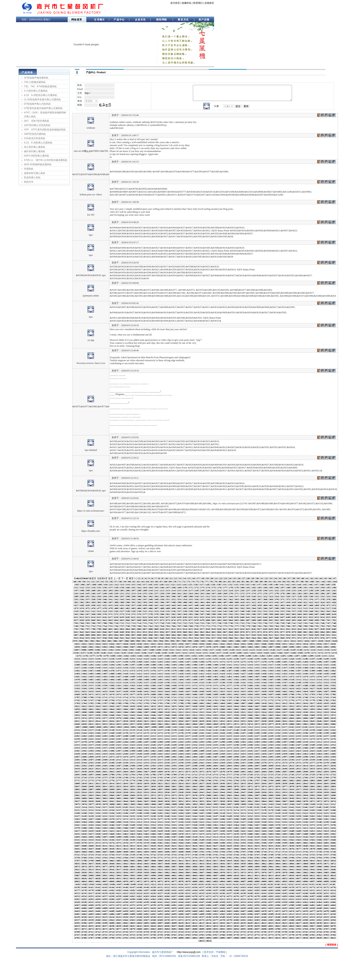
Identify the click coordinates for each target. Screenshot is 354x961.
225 (236, 590)
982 (92, 641)
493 (191, 608)
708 (105, 623)
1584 (277, 685)
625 (156, 617)
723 (191, 623)
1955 (215, 715)
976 (322, 638)
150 (333, 584)
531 (145, 611)
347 (145, 599)
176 (219, 587)
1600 (125, 688)
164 (150, 587)
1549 (298, 682)
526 (116, 611)
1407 (104, 673)
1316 (263, 664)
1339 (160, 667)
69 (170, 581)
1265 (174, 661)
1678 (139, 694)
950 (173, 638)
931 (328, 635)
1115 (198, 650)
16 (193, 578)
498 (219, 608)
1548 (291, 682)
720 (173, 623)
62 (138, 581)
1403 (77, 673)
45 (325, 578)
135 (247, 584)
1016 (306, 641)
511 (293, 608)
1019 (327, 641)
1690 (222, 694)
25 (234, 578)
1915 (201, 712)
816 (196, 629)
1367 (91, 670)
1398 (305, 670)
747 (328, 623)
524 (105, 611)
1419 (187, 673)
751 (87, 626)
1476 (319, 676)
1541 (243, 682)
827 (259, 629)
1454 (167, 676)
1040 (208, 644)
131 (224, 584)
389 (122, 602)
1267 (187, 661)
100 (311, 581)
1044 (236, 644)
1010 (265, 641)
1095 (326, 647)
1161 (246, 652)
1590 (319, 685)
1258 (125, 661)
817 (202, 629)
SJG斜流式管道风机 (34, 138)
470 (322, 605)
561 (317, 611)
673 (168, 620)
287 (328, 593)
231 (271, 590)
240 (322, 590)
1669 (77, 694)
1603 (146, 688)
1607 (174, 688)
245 (87, 593)
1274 (236, 661)
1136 (76, 652)
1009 (258, 641)
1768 (236, 700)
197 (76, 590)
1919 (229, 712)
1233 (215, 658)
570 (105, 614)
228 (254, 590)
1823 (91, 706)
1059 (77, 647)
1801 (201, 703)
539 (191, 611)
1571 (187, 685)
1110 (165, 650)
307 (179, 596)
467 (305, 605)
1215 (91, 658)
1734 (263, 697)
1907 (146, 712)
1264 (167, 661)
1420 (194, 673)
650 (299, 617)
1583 (270, 685)
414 (265, 602)
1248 (319, 658)
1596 (97, 688)
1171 (313, 652)
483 (133, 608)
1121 (238, 650)
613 (87, 617)
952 (185, 638)
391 (133, 602)
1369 (104, 670)
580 (162, 614)
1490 (153, 679)
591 (225, 614)
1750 (111, 700)
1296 (125, 664)
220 (208, 590)
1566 (153, 685)
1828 (125, 706)
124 (184, 584)
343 (122, 599)
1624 (291, 688)
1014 (293, 641)
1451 (146, 676)
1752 (125, 700)
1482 (97, 679)
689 (259, 620)
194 (322, 587)
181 (248, 587)
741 (294, 623)
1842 (222, 706)
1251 (77, 661)
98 (302, 581)
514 (311, 608)
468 (311, 605)
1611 (201, 688)
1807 (243, 703)
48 (75, 581)
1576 (222, 685)
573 (122, 614)
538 (185, 611)
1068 (139, 647)
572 (116, 614)
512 (299, 608)
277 (271, 593)
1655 (243, 691)
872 (254, 632)
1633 (91, 691)
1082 (236, 647)
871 (248, 632)
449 (202, 605)
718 (162, 623)
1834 (167, 706)
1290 (84, 664)
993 (155, 641)
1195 (214, 655)
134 (241, 584)
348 (150, 599)
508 (276, 608)
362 (231, 599)
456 (242, 605)
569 (99, 614)
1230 (194, 658)
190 (299, 587)
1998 (250, 718)
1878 (208, 709)
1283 (298, 661)
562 (322, 611)
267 (213, 593)
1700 (291, 694)
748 (334, 623)
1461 (215, 676)
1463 (229, 676)
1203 (269, 655)
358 (208, 599)
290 (82, 596)
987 (121, 641)
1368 (97, 670)
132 (230, 584)
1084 (250, 647)
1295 (118, 664)
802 (116, 629)
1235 (229, 658)
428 (82, 605)
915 (236, 635)
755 (110, 626)
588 (208, 614)
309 (191, 596)
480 (116, 608)
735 (259, 623)
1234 (222, 658)
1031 (146, 644)
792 (322, 626)
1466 (250, 676)
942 (127, 638)
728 (219, 623)
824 (242, 629)
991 (144, 641)
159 (122, 587)
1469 (270, 676)
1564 (139, 685)
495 (202, 608)
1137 (83, 652)
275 (259, 593)
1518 (84, 682)
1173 (327, 652)
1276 (250, 661)
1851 (284, 706)
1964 (277, 715)
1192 (194, 655)
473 (76, 608)
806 (139, 629)
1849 (270, 706)
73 (188, 581)
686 (242, 620)
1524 (125, 682)
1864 (111, 709)
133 (236, 584)
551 (259, 611)
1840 (208, 706)
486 (150, 608)
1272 (222, 661)
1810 (263, 703)
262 (185, 593)
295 (110, 596)
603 (294, 614)
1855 (312, 706)
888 (82, 635)
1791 (132, 703)
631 (191, 617)
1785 (91, 703)
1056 (319, 644)
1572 (194, 685)
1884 (250, 709)
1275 (243, 661)
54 (102, 581)
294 (105, 596)
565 (76, 614)
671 (156, 620)
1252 (84, 661)
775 (225, 626)
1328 (84, 667)
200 (93, 590)
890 (93, 635)
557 (294, 611)
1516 (333, 679)
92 (275, 581)
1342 (180, 667)
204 (116, 590)
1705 (326, 694)
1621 (270, 688)
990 (138, 641)
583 (179, 614)
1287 (326, 661)
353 (179, 599)
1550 (305, 682)
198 (82, 590)
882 (311, 632)
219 (202, 590)
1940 (111, 715)
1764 (208, 700)
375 (305, 599)
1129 (293, 650)
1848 (263, 706)
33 (271, 578)
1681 (160, 694)
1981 (132, 718)
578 (150, 614)
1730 (236, 697)
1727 (215, 697)
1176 (85, 655)
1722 (180, 697)
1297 (132, 664)
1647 (187, 691)
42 (312, 578)
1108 (151, 650)
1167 (286, 652)
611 (76, 617)
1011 (272, 641)
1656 (250, 691)
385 (99, 602)
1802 (208, 703)
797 (87, 629)
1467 (257, 676)
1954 (208, 715)
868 (231, 632)
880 (299, 632)
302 (150, 596)
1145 (137, 652)
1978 (111, 718)
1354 (263, 667)
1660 (277, 691)
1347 (215, 667)
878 (288, 632)
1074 (180, 647)
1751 (118, 700)
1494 (180, 679)
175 (213, 587)
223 (225, 590)
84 (238, 581)
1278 (263, 661)
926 (299, 635)
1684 (180, 694)
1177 (92, 655)
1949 (174, 715)
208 (139, 590)
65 (152, 581)
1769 (243, 700)
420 (299, 602)
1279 (270, 661)
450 (208, 605)
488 (162, 608)
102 (323, 581)
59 (125, 581)
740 (288, 623)
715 (145, 623)
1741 (312, 697)
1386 (222, 670)
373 (294, 599)
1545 (270, 682)
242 (334, 590)
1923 (257, 712)
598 (265, 614)
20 (212, 578)
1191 (187, 655)
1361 (312, 667)
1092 (305, 647)
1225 (160, 658)
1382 (194, 670)
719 (168, 623)
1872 (167, 709)
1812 (277, 703)
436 (127, 605)
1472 (291, 676)
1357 (284, 667)
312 (208, 596)
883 (317, 632)
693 (282, 620)
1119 (225, 650)
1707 (77, 697)
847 (110, 632)
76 (202, 581)
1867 (132, 709)
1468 (263, 676)
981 (86, 641)
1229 (187, 658)
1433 (284, 673)
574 (127, 614)
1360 (305, 667)
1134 (326, 650)
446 (185, 605)
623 (145, 617)
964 (254, 638)
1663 (298, 691)
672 (162, 620)
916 (242, 635)
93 (279, 581)
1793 (146, 703)
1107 (145, 650)
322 (265, 596)
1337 (146, 667)
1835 (174, 706)
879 (294, 632)
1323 (312, 664)
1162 (252, 652)
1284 (305, 661)
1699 (284, 694)
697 (305, 620)
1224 (153, 658)
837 (317, 629)
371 (282, 599)
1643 (160, 691)
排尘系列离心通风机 (34, 147)
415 (271, 602)
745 (317, 623)
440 (150, 605)
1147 (150, 652)
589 (213, 614)
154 (93, 587)
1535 (201, 682)
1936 (84, 715)
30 (257, 578)
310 (196, 596)
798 (93, 629)
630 (185, 617)
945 (145, 638)
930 (322, 635)
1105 (131, 650)
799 (99, 629)
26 (239, 578)
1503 (243, 679)
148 (322, 584)
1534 (194, 682)
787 (294, 626)
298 (127, 596)
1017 (313, 641)
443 (168, 605)
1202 (262, 655)
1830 (139, 706)
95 (288, 581)
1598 (111, 688)
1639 (132, 691)
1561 (118, 685)
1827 (118, 706)
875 (271, 632)
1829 (132, 706)
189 (294, 587)
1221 (132, 658)
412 (254, 602)
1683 (174, 694)
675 (179, 620)
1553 (326, 682)
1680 (153, 694)
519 (76, 611)
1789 (118, 703)
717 (156, 623)
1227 (174, 658)
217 (191, 590)
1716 (139, 697)
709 (110, 623)
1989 (187, 718)
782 (265, 626)
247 (99, 593)
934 (82, 638)
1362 (319, 667)
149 (327, 584)
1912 (180, 712)
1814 (291, 703)
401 (191, 602)
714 (139, 623)
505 (259, 608)
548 (242, 611)
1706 (333, 694)
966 (265, 638)
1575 (215, 685)
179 (236, 587)
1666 (319, 691)
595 (248, 614)
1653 (229, 691)
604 (299, 614)
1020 (334, 641)
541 (202, 611)
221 (213, 590)
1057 (326, 644)
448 (196, 605)
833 (294, 629)
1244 (291, 658)
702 (334, 620)
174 (208, 587)
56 (111, 581)
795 (76, 629)
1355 (270, 667)
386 (105, 602)
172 (196, 587)
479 (110, 608)
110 (105, 584)
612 (82, 617)
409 (236, 602)
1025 (104, 644)
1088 (277, 647)
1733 (257, 697)
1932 (319, 712)
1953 (201, 715)
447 (191, 605)
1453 (160, 676)
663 (110, 620)
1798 (180, 703)
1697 (270, 694)
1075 (187, 647)
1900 (97, 712)
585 (191, 614)
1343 (187, 667)
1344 (194, 667)
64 (147, 581)
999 (190, 641)
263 (191, 593)
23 (225, 578)
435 (122, 605)
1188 (167, 655)
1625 (298, 688)
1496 (194, 679)
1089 (284, 647)
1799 (187, 703)
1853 (298, 706)
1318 (277, 664)
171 (191, 587)
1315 (257, 664)
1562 (125, 685)
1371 (118, 670)
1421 (201, 673)
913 (225, 635)
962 (242, 638)
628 (173, 617)
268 (219, 593)
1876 (194, 709)
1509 (284, 679)
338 (93, 599)
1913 (187, 712)
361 (225, 599)
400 (185, 602)
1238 (250, 658)
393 (145, 602)
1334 (125, 667)
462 (276, 605)
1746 (84, 700)
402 (196, 602)
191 (305, 587)
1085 (257, 647)
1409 (118, 673)
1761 (187, 700)
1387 (229, 670)
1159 (232, 652)
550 (254, 611)
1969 (312, 715)
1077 (201, 647)
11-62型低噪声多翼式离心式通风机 (42, 99)
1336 (139, 667)
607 (317, 614)
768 (185, 626)
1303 (174, 664)
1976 (97, 718)
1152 (184, 652)
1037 (187, 644)
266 (208, 593)
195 (328, 587)
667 (133, 620)
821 (225, 629)
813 (179, 629)
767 (179, 626)
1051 (284, 644)
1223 (146, 658)
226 (242, 590)
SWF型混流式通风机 (35, 134)
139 (270, 584)
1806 (236, 703)
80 (220, 581)
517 (328, 608)
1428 (250, 673)
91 (270, 581)
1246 (305, 658)
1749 (104, 700)
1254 (97, 661)
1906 (139, 712)
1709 (91, 697)
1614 (222, 688)
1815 (298, 703)
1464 (236, 676)
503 (248, 608)
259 (168, 593)
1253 (91, 661)
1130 (299, 650)
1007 (244, 641)
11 (171, 578)
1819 (326, 703)
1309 (215, 664)
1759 (174, 700)
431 (99, 605)
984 (104, 641)
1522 (111, 682)
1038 (194, 644)
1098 (83, 650)
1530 (167, 682)
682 (219, 620)
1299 (146, 664)
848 (116, 632)
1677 (132, 694)
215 (179, 590)
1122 (245, 650)
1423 (215, 673)
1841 (215, 706)
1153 (191, 652)
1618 (250, 688)
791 (317, 626)
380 (334, 599)
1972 (333, 715)
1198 (234, 655)
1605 (160, 688)
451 (213, 605)
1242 (277, 658)
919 (259, 635)
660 (93, 620)
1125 (265, 650)
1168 (293, 652)
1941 (118, 715)
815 (191, 629)
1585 (284, 685)
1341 (174, 667)
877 (282, 632)
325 (282, 596)
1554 (333, 682)
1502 (236, 679)
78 (211, 581)
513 (305, 608)
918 (254, 635)
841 (76, 632)
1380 (180, 670)
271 (236, 593)
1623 (284, 688)
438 (139, 605)
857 (168, 632)
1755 (146, 700)
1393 (270, 670)
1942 (125, 715)
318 (242, 596)
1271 (215, 661)
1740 (305, 697)
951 (179, 638)
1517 (77, 682)
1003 (216, 641)
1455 (174, 676)
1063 (104, 647)
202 (105, 590)
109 (100, 584)
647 (282, 617)
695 (294, 620)
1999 (257, 718)
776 (231, 626)
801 (110, 629)
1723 (187, 697)
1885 (257, 709)
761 (145, 626)
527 (122, 611)
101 (317, 581)
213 (168, 590)
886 (334, 632)
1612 (208, 688)
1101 (104, 650)
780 (254, 626)
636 (219, 617)
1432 (277, 673)
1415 (160, 673)
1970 (319, 715)
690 (265, 620)
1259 (132, 661)
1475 (312, 676)
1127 (279, 650)
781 (259, 626)
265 (202, 593)
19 (207, 578)
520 (82, 611)
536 (173, 611)
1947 (160, 715)
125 (190, 584)
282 (299, 593)
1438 (319, 673)
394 (150, 602)
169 (179, 587)
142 (287, 584)
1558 (97, 685)
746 (322, 623)
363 (236, 599)
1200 (248, 655)
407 (225, 602)
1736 (277, 697)
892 (105, 635)
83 (234, 581)
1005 (230, 641)
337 (87, 599)
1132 (313, 650)
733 (248, 623)
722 (185, 623)
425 (328, 602)
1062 (97, 647)
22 (221, 578)
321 (259, 596)
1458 (194, 676)
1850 (277, 706)
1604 (153, 688)
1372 (125, 670)
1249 (326, 658)
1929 (298, 712)
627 (168, 617)
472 (334, 605)
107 (88, 584)
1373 (132, 670)
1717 (146, 697)
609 (328, 614)
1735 (270, 697)
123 (178, 584)
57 (115, 581)
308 (185, 596)
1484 (111, 679)
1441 (77, 676)
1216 (97, 658)
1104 (124, 650)
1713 (118, 697)
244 (82, 593)
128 (207, 584)
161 (133, 587)
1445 (104, 676)
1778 (305, 700)
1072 (167, 647)
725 (202, 623)
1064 (111, 647)
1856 (319, 706)
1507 (270, 679)
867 (225, 632)
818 (208, 629)
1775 (284, 700)
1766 (222, 700)
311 (202, 596)
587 (202, 614)
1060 (84, 647)
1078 (208, 647)
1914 (194, 712)
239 (317, 590)
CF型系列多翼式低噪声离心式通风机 (43, 108)
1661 (284, 691)
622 (139, 617)
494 (196, 608)
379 (328, 599)
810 (162, 629)
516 (322, 608)
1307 (201, 664)
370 (276, 599)
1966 (291, 715)
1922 (250, 712)
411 (248, 602)
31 (262, 578)
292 (93, 596)
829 (271, 629)
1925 (270, 712)
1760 (180, 700)
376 (311, 599)
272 (242, 593)
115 (133, 584)
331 (317, 596)
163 (145, 587)
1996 (236, 718)
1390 (250, 670)
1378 (167, 670)
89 (261, 581)
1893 (312, 709)
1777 (298, 700)
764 (162, 626)
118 (150, 584)
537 (179, 611)
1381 (187, 670)
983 (98, 641)
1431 (270, 673)
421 (305, 602)
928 (311, 635)
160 (127, 587)
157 (110, 587)
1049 (270, 644)
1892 (305, 709)
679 (202, 620)
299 (133, 596)
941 (122, 638)
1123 (252, 650)
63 (143, 581)
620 (127, 617)
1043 (229, 644)
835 (305, 629)
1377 (160, 670)
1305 (187, 664)
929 (317, 635)
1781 (326, 700)
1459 (201, 676)
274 (254, 593)
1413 (146, 673)
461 (271, 605)
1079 (215, 647)
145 (304, 584)
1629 (326, 688)
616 (105, 617)
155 (99, 587)
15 (189, 578)
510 (288, 608)
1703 (312, 694)
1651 (215, 691)
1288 (333, 661)
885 (328, 632)
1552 (319, 682)
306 (173, 596)
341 (110, 599)
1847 (257, 706)
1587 (298, 685)
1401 (326, 670)
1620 (263, 688)
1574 (208, 685)
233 (282, 590)
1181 (119, 655)
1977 (104, 718)
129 (213, 584)
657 (76, 620)
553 (271, 611)
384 (93, 602)
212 (162, 590)
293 (99, 596)
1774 (277, 700)
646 (276, 617)
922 (276, 635)
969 (282, 638)
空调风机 (28, 168)
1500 (222, 679)
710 (116, 623)
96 (293, 581)
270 (231, 593)
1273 (229, 661)
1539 (229, 682)
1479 (77, 679)
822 (231, 629)
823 (236, 629)
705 (87, 623)
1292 (97, 664)
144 (299, 584)
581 (168, 614)
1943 (132, 715)
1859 (77, 709)
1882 (236, 709)
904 (173, 635)
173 (202, 587)
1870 (153, 709)
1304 (180, 664)
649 (294, 617)
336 (82, 599)
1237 (243, 658)
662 (105, 620)
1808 (250, 703)
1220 (125, 658)
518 (334, 608)
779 (248, 626)
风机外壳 (28, 181)
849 (122, 632)
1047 (257, 644)
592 (231, 614)
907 (191, 635)
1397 (298, 670)
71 (179, 581)
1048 (263, 644)
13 (180, 578)
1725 (201, 697)
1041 (215, 644)
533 (156, 611)
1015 (299, 641)
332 (322, 596)
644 (265, 617)
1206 (290, 655)
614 (93, 617)
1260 (139, 661)
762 (150, 626)
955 (202, 638)
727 (213, 623)
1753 (132, 700)
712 (127, 623)
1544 (263, 682)
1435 (298, 673)
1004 (223, 641)
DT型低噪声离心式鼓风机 (37, 104)
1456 (180, 676)
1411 (132, 673)
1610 (194, 688)
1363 (326, 667)
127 (201, 584)
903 (168, 635)
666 (127, 620)
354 (185, 599)
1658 (263, 691)
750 (82, 626)
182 (254, 587)
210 (150, 590)
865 (213, 632)
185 (271, 587)
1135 (333, 650)
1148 (157, 652)
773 (213, 626)
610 (334, 614)
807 (145, 629)
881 (305, 632)
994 (161, 641)
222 (219, 590)
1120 (231, 650)
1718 (153, 697)
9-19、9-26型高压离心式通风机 (40, 95)
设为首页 (175, 3)
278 (276, 593)
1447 (118, 676)
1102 (111, 650)
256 (150, 593)
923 (282, 635)
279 (282, 593)
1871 (160, 709)
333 (328, 596)
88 (256, 581)
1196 (221, 655)
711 (122, 623)
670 (150, 620)
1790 (125, 703)
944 (139, 638)
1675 (118, 694)
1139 (96, 652)
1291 (91, 664)
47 (334, 578)
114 (127, 584)
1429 (257, 673)
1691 (229, 694)
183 (259, 587)
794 (334, 626)
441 (156, 605)
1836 (180, 706)
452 (219, 605)
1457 (187, 676)
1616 (236, 688)
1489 (146, 679)
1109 (158, 650)
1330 (97, 667)
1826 (111, 706)
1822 (84, 706)
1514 (319, 679)
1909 (160, 712)
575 (133, 614)
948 (162, 638)
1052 (291, 644)
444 (173, 605)
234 (288, 590)
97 (297, 581)
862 (196, 632)
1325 (326, 664)
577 (145, 614)
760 (139, 626)
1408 (111, 673)
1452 (153, 676)
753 (99, 626)
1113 (185, 650)
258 (162, 593)
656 (334, 617)
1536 (208, 682)
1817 (312, 703)
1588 (305, 685)
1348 (222, 667)
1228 (180, 658)
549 (248, 611)
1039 (201, 644)
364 (242, 599)
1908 (153, 712)
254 (139, 593)
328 (299, 596)
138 (264, 584)
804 (127, 629)
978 (334, 638)
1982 (139, 718)
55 (106, 581)
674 (173, 620)
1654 (236, 691)
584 (185, 614)
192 (311, 587)
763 (156, 626)
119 (155, 584)
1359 (298, 667)
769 (191, 626)
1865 (118, 709)
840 (334, 629)
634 (208, 617)
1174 (334, 652)
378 (322, 599)
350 (162, 599)
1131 (306, 650)
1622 (277, 688)
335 (76, 599)
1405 (91, 673)
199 (87, 590)
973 (305, 638)
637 (225, 617)
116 (139, 584)
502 (242, 608)
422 (311, 602)
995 (167, 641)
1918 (222, 712)
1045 (243, 644)
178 (231, 587)
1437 (312, 673)
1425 (229, 673)
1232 (208, 658)
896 (127, 635)
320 (254, 596)
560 (311, 611)
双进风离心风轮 (32, 177)
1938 (97, 715)
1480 (84, 679)
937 (99, 638)
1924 (263, 712)
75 (197, 581)
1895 (326, 709)
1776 (291, 700)
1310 (222, 664)
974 (311, 638)
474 (82, 608)
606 (311, 614)
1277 (257, 661)
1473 (298, 676)
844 (93, 632)
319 (248, 596)
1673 (104, 694)
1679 (146, 694)
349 (156, 599)
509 (282, 608)
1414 (153, 673)
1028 (125, 644)
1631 (77, 691)
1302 (167, 664)
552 (265, 611)
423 (317, 602)
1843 (229, 706)
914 (231, 635)
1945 (146, 715)
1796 (167, 703)
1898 (84, 712)
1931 (312, 712)
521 (87, 611)
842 (82, 632)
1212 (331, 655)
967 (271, 638)
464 (288, 605)
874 (265, 632)
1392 (263, 670)
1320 (291, 664)
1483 (104, 679)
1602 (139, 688)
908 (196, 635)
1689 (215, 694)
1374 (139, 670)
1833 (160, 706)
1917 (215, 712)
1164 (266, 652)
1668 (333, 691)
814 (185, 629)
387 (110, 602)
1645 (174, 691)
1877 (201, 709)
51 (88, 581)
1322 (305, 664)
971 (294, 638)
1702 (305, 694)
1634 (97, 691)
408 (231, 602)
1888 (277, 709)
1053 (298, 644)
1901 (104, 712)
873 (259, 632)
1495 (187, 679)
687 (248, 620)
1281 (284, 661)
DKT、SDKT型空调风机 (36, 121)
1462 (222, 676)
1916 (208, 712)
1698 (277, 694)
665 (122, 620)
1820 (333, 703)
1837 (187, 706)
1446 (111, 676)
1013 (286, 641)
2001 (270, 718)
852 (139, 632)
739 (282, 623)
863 (202, 632)
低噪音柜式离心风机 (34, 173)
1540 (236, 682)
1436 (305, 673)
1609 (187, 688)
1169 (300, 652)
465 (294, 605)
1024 (97, 644)
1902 (111, 712)
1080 (222, 647)
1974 (84, 718)
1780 (319, 700)
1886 (263, 709)
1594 (84, 688)
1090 (291, 647)
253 (133, 593)
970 (288, 638)
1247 (312, 658)
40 (302, 578)
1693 (243, 694)
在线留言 (209, 3)
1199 (241, 655)
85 (243, 581)
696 (299, 620)
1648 (194, 691)
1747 (91, 700)
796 (82, 629)
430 (93, 605)
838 (322, 629)
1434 (291, 673)
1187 (160, 655)
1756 (153, 700)
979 (75, 641)
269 (225, 593)
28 (248, 578)
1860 (84, 709)
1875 (187, 709)
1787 (104, 703)
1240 (263, 658)
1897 (77, 712)
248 (105, 593)
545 (225, 611)
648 (288, 617)
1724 (194, 697)
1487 (132, 679)
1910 (167, 712)
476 (93, 608)
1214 (84, 658)
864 (208, 632)
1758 (167, 700)
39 (298, 578)
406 (219, 602)
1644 (167, 691)
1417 (174, 673)
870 (242, 632)
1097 (76, 650)
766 (173, 626)
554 (276, 611)
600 (276, 614)
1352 (250, 667)
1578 (236, 685)
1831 (146, 706)
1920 (236, 712)
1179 (106, 655)
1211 (324, 655)
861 (191, 632)
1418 (180, 673)
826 (254, 629)
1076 (194, 647)
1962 (263, 715)
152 (82, 587)
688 (254, 620)
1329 (91, 667)
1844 (236, 706)
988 (126, 641)
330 (311, 596)
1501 (229, 679)
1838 (194, 706)
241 (328, 590)
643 (259, 617)
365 (248, 599)
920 (265, 635)
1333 (118, 667)
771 (202, 626)
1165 (273, 652)
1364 (333, 667)
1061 (91, 647)
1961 (257, 715)
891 (99, 635)
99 (306, 581)
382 (82, 602)
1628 (319, 688)
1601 (132, 688)
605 (305, 614)
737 (271, 623)
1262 (153, 661)
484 (139, 608)
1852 (291, 706)
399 (179, 602)
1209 (310, 655)
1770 (250, 700)
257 (156, 593)
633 (202, 617)
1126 (272, 650)
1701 (298, 694)
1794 (153, 703)
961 (236, 638)
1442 (84, 676)
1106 (138, 650)
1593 (77, 688)
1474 (305, 676)
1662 (291, 691)
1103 (117, 650)
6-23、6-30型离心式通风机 (38, 142)
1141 (110, 652)
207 (133, 590)
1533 (187, 682)
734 (254, 623)
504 (254, 608)
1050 (277, 644)
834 (299, 629)
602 (288, 614)
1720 (167, 697)
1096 (333, 647)
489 (168, 608)
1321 (298, 664)
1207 (297, 655)
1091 (298, 647)
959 (225, 638)
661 (99, 620)
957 (213, 638)
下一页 (124, 578)
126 (195, 584)
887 (76, 635)
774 (219, 626)
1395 (284, 670)
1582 (263, 685)
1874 (180, 709)
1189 (173, 655)
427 (76, 605)
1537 (215, 682)
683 (225, 620)
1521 (104, 682)
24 (230, 578)
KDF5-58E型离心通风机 (36, 155)
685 (236, 620)
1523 (118, 682)
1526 (139, 682)
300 (139, 596)
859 (179, 632)
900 (150, 635)
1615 (229, 688)
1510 (291, 679)
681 (213, 620)
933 (76, 638)
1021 (77, 644)
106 (82, 584)
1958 (236, 715)
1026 (111, 644)
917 (248, 635)
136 (253, 584)
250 (116, 593)
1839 (201, 706)
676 (185, 620)
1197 (228, 655)
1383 (201, 670)
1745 (77, 700)
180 (242, 587)
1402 (333, 670)
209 (145, 590)
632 (196, 617)
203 (110, 590)
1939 (104, 715)
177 (225, 587)
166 (162, 587)
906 (185, 635)
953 (191, 638)
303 (156, 596)
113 (122, 584)
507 (271, 608)
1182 (126, 655)
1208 (303, 655)
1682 (167, 694)
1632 (84, 691)
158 (116, 587)
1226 (167, 658)
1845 (243, 706)
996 (172, 641)
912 (219, 635)
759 (133, 626)
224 (231, 590)
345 (133, 599)
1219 (118, 658)
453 (225, 605)
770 (196, 626)
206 (127, 590)
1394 (277, 670)
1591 (326, 685)
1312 (236, 664)
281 (294, 593)
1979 (118, 718)
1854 (305, 706)
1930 (305, 712)
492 (185, 608)
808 (150, 629)
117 (144, 584)
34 (275, 578)
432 (105, 605)
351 (168, 599)
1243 (284, 658)
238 (311, 590)
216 (185, 590)
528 (127, 611)
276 (265, 593)
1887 (270, 709)
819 (213, 629)
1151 (178, 652)
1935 (77, 715)
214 (173, 590)
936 (93, 638)
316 (231, 596)
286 (322, 593)
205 (122, 590)
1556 (84, 685)
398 (173, 602)
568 (93, 614)
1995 (229, 718)
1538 (222, 682)
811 (167, 629)
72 (184, 581)
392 (139, 602)
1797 (174, 703)
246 (93, 593)
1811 (270, 703)
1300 (153, 664)
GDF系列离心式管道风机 (37, 125)
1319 (284, 664)
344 (127, 599)
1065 (118, 647)
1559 (104, 685)
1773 (270, 700)
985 (109, 641)
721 (179, 623)
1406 (97, 673)
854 (150, 632)
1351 (243, 667)
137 (259, 584)
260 (173, 593)
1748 (97, 700)
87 (252, 581)
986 (115, 641)
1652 (222, 691)
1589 (312, 685)
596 (254, 614)
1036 (180, 644)
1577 (229, 685)
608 (322, 614)
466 (299, 605)
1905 (132, 712)
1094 (319, 647)
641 (248, 617)
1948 (167, 715)
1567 (160, 685)
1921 (243, 712)
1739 (298, 697)
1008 (251, 641)
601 (282, 614)
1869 (146, 709)
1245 (298, 658)
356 (196, 599)
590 (219, 614)
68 (165, 581)
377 (317, 599)
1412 (139, 673)
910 (208, 635)
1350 (236, 667)
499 (225, 608)
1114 (191, 650)
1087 (270, 647)
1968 (305, 715)
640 (242, 617)
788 (299, 626)
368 (265, 599)
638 (231, 617)
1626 (305, 688)
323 (271, 596)
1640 (139, 691)
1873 (174, 709)
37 (289, 578)
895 (122, 635)
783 (271, 626)
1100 (97, 650)
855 (156, 632)
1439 (326, 673)
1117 (212, 650)
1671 (91, 694)
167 (168, 587)
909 (202, 635)
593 (236, 614)
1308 (208, 664)
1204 (276, 655)
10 (166, 578)
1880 (222, 709)
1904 (125, 712)
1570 (180, 685)
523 (99, 611)
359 (213, 599)
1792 (139, 703)
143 (293, 584)
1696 (263, 694)
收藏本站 (186, 3)
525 (110, 611)
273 (248, 593)
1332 (111, 667)
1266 (180, 661)
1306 (194, 664)
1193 (201, 655)
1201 (255, 655)
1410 (125, 673)
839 (328, 629)
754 (105, 626)
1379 (174, 670)
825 (248, 629)
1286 (319, 661)
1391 (257, 670)
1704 (319, 694)
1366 (84, 670)
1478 (333, 676)
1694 (250, 694)
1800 (194, 703)
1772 (263, 700)
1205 (283, 655)
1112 (178, 650)
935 (87, 638)
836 (311, 629)
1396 (291, 670)
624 (150, 617)
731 (236, 623)
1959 (243, 715)
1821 (77, 706)
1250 (333, 658)
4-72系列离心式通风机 (36, 90)
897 (133, 635)
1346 (208, 667)
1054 (305, 644)
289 (76, 596)
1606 (167, 688)
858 (173, 632)
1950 (180, 715)
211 (156, 590)
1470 (277, 676)
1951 (187, 715)
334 (334, 596)
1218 (111, 658)
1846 (250, 706)
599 (271, 614)
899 (145, 635)
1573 (201, 685)
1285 (312, 661)
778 (242, 626)
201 (99, 590)
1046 (250, 644)
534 (162, 611)
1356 (277, 667)
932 (334, 635)
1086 (263, 647)
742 (299, 623)
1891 (298, 709)
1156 (212, 652)
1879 (215, 709)
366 (254, 599)
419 (294, 602)
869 (236, 632)
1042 (222, 644)
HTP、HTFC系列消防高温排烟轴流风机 (45, 129)
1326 (333, 664)
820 (219, 629)
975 (317, 638)
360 (219, 599)
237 (305, 590)
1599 (118, 688)
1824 (97, 706)
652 (311, 617)
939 (110, 638)
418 (288, 602)
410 (242, 602)
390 (127, 602)
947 (156, 638)
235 (294, 590)
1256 (111, 661)
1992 (208, 718)
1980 (125, 718)
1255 (104, 661)
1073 (174, 647)
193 (317, 587)
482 (127, 608)
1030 (139, 644)
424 (322, 602)
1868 (139, 709)
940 (116, 638)
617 (110, 617)
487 (156, 608)
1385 (215, 670)
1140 (103, 652)
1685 (187, 694)
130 (218, 584)
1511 (298, 679)
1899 (91, 712)
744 (311, 623)
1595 (91, 688)
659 (87, 620)
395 (156, 602)
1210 (317, 655)
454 (231, 605)
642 (254, 617)
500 (231, 608)
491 (179, 608)
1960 (250, 715)
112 (116, 584)
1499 (215, 679)
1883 (243, 709)
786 (288, 626)
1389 (243, 670)
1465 (243, 676)
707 (99, 623)
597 (259, 614)
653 (317, 617)
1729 (229, 697)
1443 (91, 676)
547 (236, 611)
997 (178, 641)
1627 (312, 688)
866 (219, 632)
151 (76, 587)
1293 (104, 664)
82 (229, 581)
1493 (174, 679)
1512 (305, 679)
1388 (236, 670)
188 (288, 587)
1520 (97, 682)
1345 (201, 667)
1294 (111, 664)
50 (84, 581)
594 (242, 614)
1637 (118, 691)
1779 (312, 700)
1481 (91, 679)
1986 (167, 718)
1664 (305, 691)
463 (282, 605)
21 (216, 578)
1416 (167, 673)
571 (110, 614)
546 (231, 611)
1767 (229, 700)
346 (139, 599)
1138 (89, 652)
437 (133, 605)
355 (191, 599)
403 (202, 602)
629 (179, 617)
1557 (91, 685)
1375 (146, 670)
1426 (236, 673)
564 (334, 611)
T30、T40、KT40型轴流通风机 (40, 86)
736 (265, 623)
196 (334, 587)
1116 (205, 650)
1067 (132, 647)
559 (305, 611)
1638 (125, 691)
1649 (201, 691)
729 (225, 623)
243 (76, 593)
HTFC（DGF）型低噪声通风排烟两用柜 (45, 112)
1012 (279, 641)
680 (208, 620)
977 (328, 638)
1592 (333, 685)
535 (168, 611)
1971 (326, 715)
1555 (77, 685)
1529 (160, 682)
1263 (160, 661)
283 (305, 593)
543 (213, 611)
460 (265, 605)
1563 (132, 685)
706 (93, 623)
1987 (174, 718)
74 (193, 581)
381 (76, 602)
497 (213, 608)
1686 (194, 694)
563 (328, 611)
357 (202, 599)
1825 (104, 706)
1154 (198, 652)
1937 (91, 715)
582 (173, 614)
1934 (333, 712)
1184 (140, 655)
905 (179, 635)
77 (206, 581)
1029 (132, 644)
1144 (130, 652)
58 (120, 581)
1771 (257, 700)
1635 (104, 691)
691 (271, 620)
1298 (139, 664)
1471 (284, 676)
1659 (270, 691)
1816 (305, 703)
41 (307, 578)
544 (219, 611)
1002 (210, 641)
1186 (153, 655)
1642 (153, 691)
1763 (201, 700)
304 (162, 596)
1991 (201, 718)
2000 (263, 718)
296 (116, 596)
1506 (263, 679)
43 (316, 578)
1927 (284, 712)
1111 (172, 650)
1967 (298, 715)
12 (175, 578)
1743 (326, 697)
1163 (259, 652)
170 (185, 587)
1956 (222, 715)
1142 (116, 652)
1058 (333, 644)
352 (173, 599)
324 (276, 596)
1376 (153, 670)
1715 (132, 697)
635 (213, 617)
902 (162, 635)
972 (299, 638)
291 (87, 596)
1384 (208, 670)
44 (321, 578)
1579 (243, 685)
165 (156, 587)
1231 (201, 658)
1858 (333, 706)
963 (248, 638)
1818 (319, 703)
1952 (194, 715)
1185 (146, 655)
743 (305, 623)
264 (196, 593)
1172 (320, 652)
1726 (208, 697)
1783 (77, 703)
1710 (97, 697)
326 (288, 596)
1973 (77, 718)
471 (328, 605)
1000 (196, 641)
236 (299, 590)
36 (284, 578)
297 (122, 596)
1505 (257, 679)
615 (99, 617)
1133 (320, 650)
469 (317, 605)
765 (168, 626)
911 (213, 635)
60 (129, 581)
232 (276, 590)
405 (213, 602)
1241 (270, 658)
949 (168, 638)
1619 (257, 688)
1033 (160, 644)
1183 (133, 655)
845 (99, 632)
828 (265, 629)
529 (133, 611)
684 (231, 620)
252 (127, 593)
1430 (263, 673)
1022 (84, 644)
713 (133, 623)
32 (266, 578)
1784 (84, 703)
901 (156, 635)
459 (259, 605)
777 (236, 626)
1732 (250, 697)
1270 (208, 661)
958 (219, 638)
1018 (320, 641)
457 (248, 605)
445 (179, 605)
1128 (286, 650)
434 (116, 605)
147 (316, 584)
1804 (222, 703)
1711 (104, 697)
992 (149, 641)
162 (139, 587)
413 (259, 602)
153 (87, 587)
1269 (201, 661)
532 (150, 611)
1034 (167, 644)
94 (284, 581)
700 (322, 620)
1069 (146, 647)
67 (161, 581)
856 (162, 632)
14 (184, 578)
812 (173, 629)
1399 (312, 670)
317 (236, 596)
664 (116, 620)
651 (305, 617)
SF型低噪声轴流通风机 (36, 77)
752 (93, 626)
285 (317, 593)
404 (208, 602)
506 (265, 608)
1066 (125, 647)
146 (310, 584)
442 (162, 605)
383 (87, 602)
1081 (229, 647)
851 (133, 632)
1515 (326, 679)
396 (162, 602)
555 (282, 611)
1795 (160, 703)
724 (196, 623)
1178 (99, 655)
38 (293, 578)
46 (330, 578)
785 (282, 626)
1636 (111, 691)
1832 (153, 706)
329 (305, 596)
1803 (215, 703)
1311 (229, 664)
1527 (146, 682)
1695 (257, 694)
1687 (201, 694)
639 (236, 617)
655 (328, 617)
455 (236, 605)
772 (208, 626)
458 (254, 605)
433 (110, 605)
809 (156, 629)
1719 (160, 697)
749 (76, 626)
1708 (84, 697)
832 (288, 629)
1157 (218, 652)
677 (191, 620)
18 (202, 578)
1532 (180, 682)
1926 (277, 712)
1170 (307, 652)
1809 (257, 703)
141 (281, 584)
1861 (91, 709)
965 (259, 638)
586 (196, 614)
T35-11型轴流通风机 (35, 82)
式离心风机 (30, 116)
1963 (270, 715)
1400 (319, 670)
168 (173, 587)
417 (282, 602)
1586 (291, 685)
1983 (146, 718)
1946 (153, 715)
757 (122, 626)
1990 (194, 718)
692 (276, 620)
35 (280, 578)
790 (311, 626)
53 (97, 581)
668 (139, 620)
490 (173, 608)
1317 (270, 664)
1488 (139, 679)
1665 (312, 691)
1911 (174, 712)
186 (276, 587)
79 (215, 581)
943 (133, 638)
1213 (77, 658)
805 (133, 629)
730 (231, 623)
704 (82, 623)
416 (276, 602)
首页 (110, 578)
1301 (160, 664)
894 (116, 635)
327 (294, 596)
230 (265, 590)
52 (93, 581)
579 (156, 614)
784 (276, 626)
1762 (194, 700)
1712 (111, 697)
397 (168, 602)
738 (276, 623)
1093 (312, 647)
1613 (215, 688)
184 (265, 587)
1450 (139, 676)
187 (282, 587)
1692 (236, 694)
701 (328, 620)
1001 (203, 641)
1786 (97, 703)
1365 (77, 670)
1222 (139, 658)
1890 (291, 709)
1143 (123, 652)
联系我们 (198, 3)
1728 (222, 697)
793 (328, 626)
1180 (112, 655)
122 (173, 584)
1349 (229, 667)
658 (82, 620)
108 (94, 584)
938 (105, 638)
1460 (208, 676)
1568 (167, 685)
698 (311, 620)
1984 (153, 718)
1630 (333, 688)
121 (167, 584)
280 (288, 593)
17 (198, 578)
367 (259, 599)
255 (145, 593)
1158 (225, 652)
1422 (208, 673)
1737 (284, 697)
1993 (215, 718)
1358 (291, 667)
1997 (243, 718)
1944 (139, 715)
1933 (326, 712)
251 (122, 593)
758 (127, 626)
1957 (229, 715)
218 (196, 590)
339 (99, 599)
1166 (280, 652)
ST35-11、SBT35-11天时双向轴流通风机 (45, 160)
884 (322, 632)
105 (77, 584)
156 (105, 587)
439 (145, 605)
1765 (215, 700)
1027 (118, 644)
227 (248, 590)
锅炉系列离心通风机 (34, 151)
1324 (319, 664)
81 (225, 581)
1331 (104, 667)
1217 (104, 658)
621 (133, 617)
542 (208, 611)
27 (243, 578)
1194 (207, 655)
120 (161, 584)
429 (87, 605)
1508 (277, 679)
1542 (250, 682)
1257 (118, 661)
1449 (132, 676)
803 (122, 629)
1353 (257, 667)
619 (122, 617)
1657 (257, 691)
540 (196, 611)
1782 (333, 700)
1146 (144, 652)
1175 (78, 655)
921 (271, 635)
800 (105, 629)
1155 (205, 652)
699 (317, 620)
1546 (277, 682)
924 (288, 635)
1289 (77, 664)
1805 (229, 703)
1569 (174, 685)
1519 (91, 682)
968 (276, 638)
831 (282, 629)
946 (150, 638)
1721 (174, 697)
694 (288, 620)
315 (225, 596)
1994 (222, 718)
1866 (125, 709)
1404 (84, 673)
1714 (125, 697)
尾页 (131, 578)
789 (305, 626)
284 (311, 593)
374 (299, 599)
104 (334, 581)
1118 (218, 650)
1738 (291, 697)
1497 (201, 679)
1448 (125, 676)
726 (208, 623)
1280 (277, 661)
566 (82, 614)
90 (265, 581)
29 (252, 578)
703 (76, 623)
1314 (250, 664)
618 (116, 617)
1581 (257, 685)
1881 (229, 709)
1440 (333, 673)
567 (87, 614)
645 (271, 617)
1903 (118, 712)
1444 (97, 676)
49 (79, 581)
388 (116, 602)
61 (134, 581)
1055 (312, 644)
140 (276, 584)
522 (93, 611)
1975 (91, 718)
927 (305, 635)
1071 (160, 647)
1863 (104, 709)
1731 (243, 697)
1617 (243, 688)
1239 (257, 658)
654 (322, 617)
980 (81, 641)
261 (179, 593)
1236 (236, 658)
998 (184, 641)
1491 (160, 679)
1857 (326, 706)
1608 (180, 688)
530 (139, 611)
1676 (125, 694)
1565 (146, 685)
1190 (180, 655)
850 (127, 632)
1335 (132, 667)
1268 (194, 661)
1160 (239, 652)
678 (196, 620)
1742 (319, 697)
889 (87, 635)
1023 (91, 644)
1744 (333, 697)
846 (105, 632)
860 (185, 632)
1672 (97, 694)
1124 (259, 650)
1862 (97, 709)
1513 (312, 679)
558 (299, 611)
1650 (208, 691)
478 (105, 608)
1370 (111, 670)
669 (145, 620)
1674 (111, 694)
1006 (237, 641)
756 (116, 626)
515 (317, 608)
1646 (180, 691)
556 (288, 611)
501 (236, 608)
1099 (90, 650)
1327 (77, 667)
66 (156, 581)
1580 (250, 685)
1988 (180, 718)
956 (208, 638)
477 (99, 608)
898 (139, 635)
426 (334, 602)
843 (87, 632)
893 (110, 635)
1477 (326, 676)
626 (162, 617)
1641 (146, 691)
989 (132, 641)
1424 (222, 673)
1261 (146, 661)
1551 (312, 682)
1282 (291, 661)
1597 (104, 688)
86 (247, 581)
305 (168, 596)
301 (145, 596)
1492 (167, 679)
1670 (84, 694)
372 (288, 599)
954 (196, 638)
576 (139, 614)
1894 (319, 709)
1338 (153, 667)
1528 (153, 682)
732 (242, 623)
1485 (118, 679)
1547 (284, 682)
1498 (208, 679)
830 (276, 629)
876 (276, 632)
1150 (171, 652)
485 (145, 608)
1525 (132, 682)
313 (213, 596)
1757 (160, 700)
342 (116, 599)
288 (334, 593)
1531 (174, 682)
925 (294, 635)
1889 (284, 709)
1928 (291, 712)
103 (329, 581)
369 (271, 599)
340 (105, 599)
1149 (164, 652)
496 (208, 608)
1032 (153, 644)
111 (111, 584)
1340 (167, 667)
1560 (111, 685)
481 (122, 608)
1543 (257, 682)
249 (110, 593)
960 (231, 638)
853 (145, 632)
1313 (243, 664)
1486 (125, 679)
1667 (326, 691)
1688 (208, 694)
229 (259, 590)
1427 (243, 673)
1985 (160, 718)
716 (150, 623)
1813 (284, 703)
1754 (139, 700)
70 (175, 581)
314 (219, 596)
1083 (243, 647)
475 (87, 608)
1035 (174, 644)
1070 (153, 647)
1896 (333, 709)
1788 (111, 703)
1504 (250, 679)
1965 (284, 715)
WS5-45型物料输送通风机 (37, 164)
